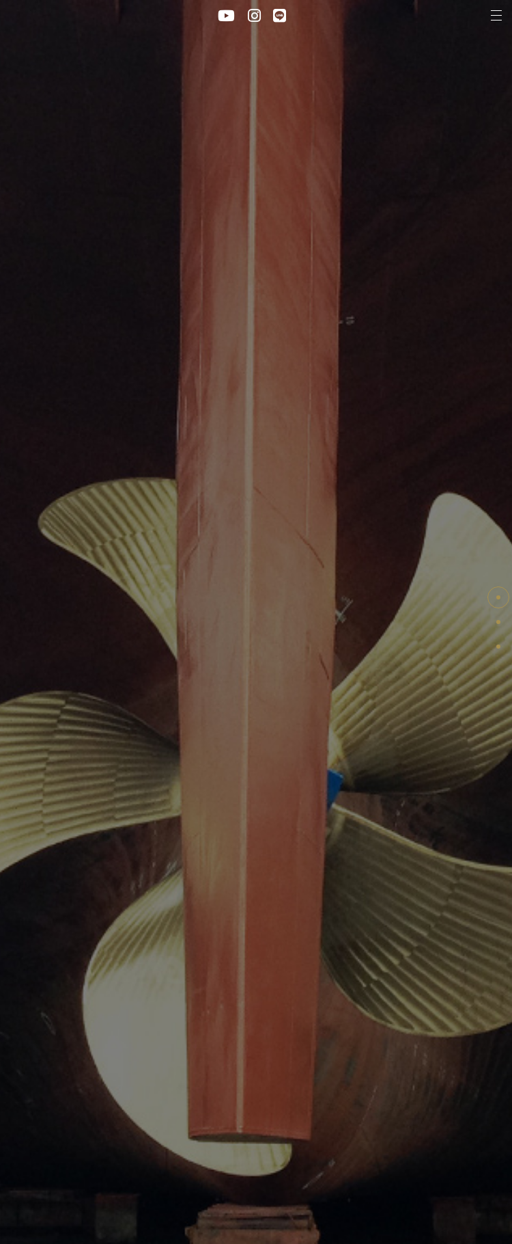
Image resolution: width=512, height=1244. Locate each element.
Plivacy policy (209, 1203)
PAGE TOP (498, 597)
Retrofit (498, 647)
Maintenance (498, 622)
